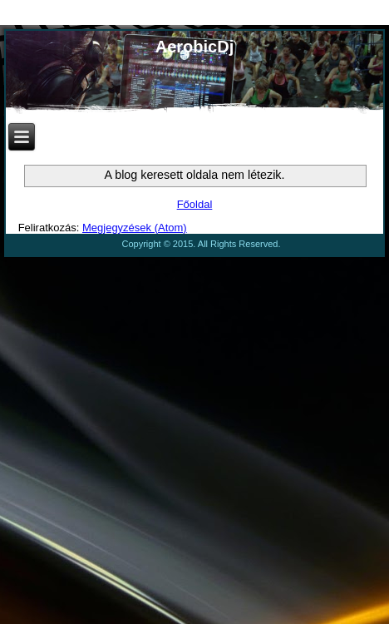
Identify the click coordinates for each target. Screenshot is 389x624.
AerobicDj (194, 46)
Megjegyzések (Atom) (134, 227)
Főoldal (195, 204)
